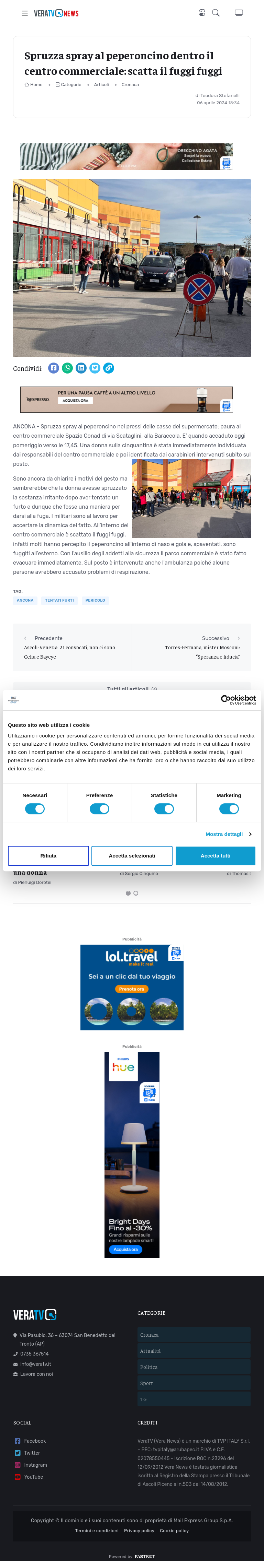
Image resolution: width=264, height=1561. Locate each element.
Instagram (30, 1457)
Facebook (29, 1434)
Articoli (101, 84)
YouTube (28, 1469)
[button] (217, 13)
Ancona (25, 600)
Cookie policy (174, 1523)
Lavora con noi (33, 1367)
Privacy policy (139, 1523)
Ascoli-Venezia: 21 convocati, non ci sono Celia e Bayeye (69, 651)
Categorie (68, 84)
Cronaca (130, 84)
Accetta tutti (216, 856)
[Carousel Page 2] (135, 885)
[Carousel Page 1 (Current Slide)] (128, 885)
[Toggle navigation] (25, 13)
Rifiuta (48, 856)
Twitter (26, 1445)
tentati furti (59, 600)
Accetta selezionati (132, 856)
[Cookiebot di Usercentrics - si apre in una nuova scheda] (226, 700)
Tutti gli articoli (132, 689)
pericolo (95, 600)
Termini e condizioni (97, 1523)
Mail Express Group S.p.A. (203, 1513)
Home (33, 84)
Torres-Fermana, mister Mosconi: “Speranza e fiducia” (202, 651)
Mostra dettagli (224, 834)
